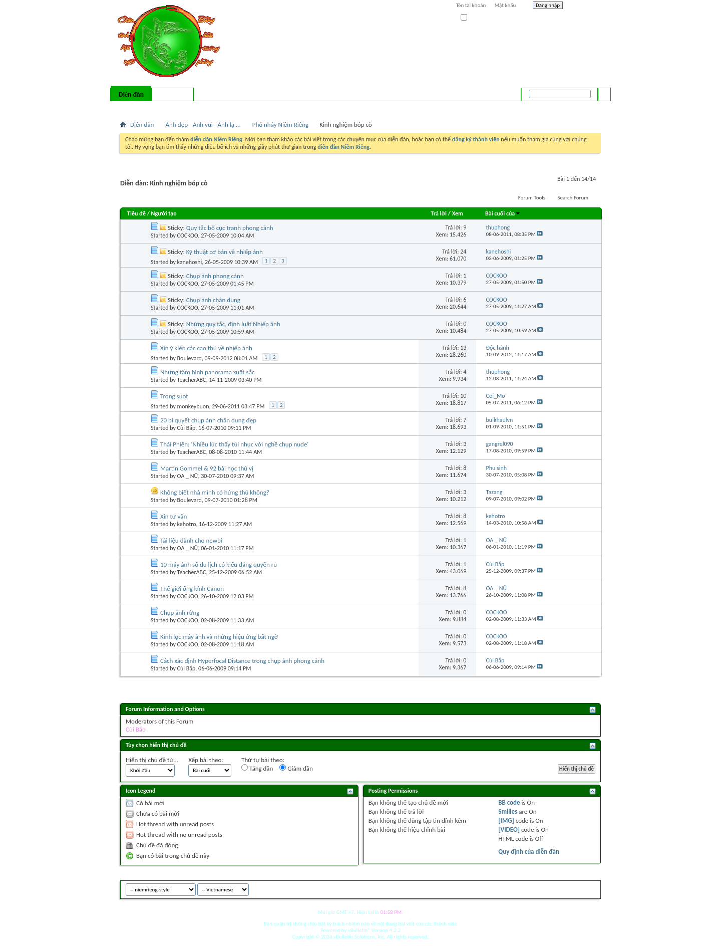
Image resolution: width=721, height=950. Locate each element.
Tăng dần (257, 768)
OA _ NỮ (187, 476)
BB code (509, 802)
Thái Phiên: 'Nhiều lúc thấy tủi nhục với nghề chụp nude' (234, 444)
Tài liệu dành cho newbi (191, 540)
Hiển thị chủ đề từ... (152, 760)
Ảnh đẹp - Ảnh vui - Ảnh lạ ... (202, 124)
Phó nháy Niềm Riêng (280, 124)
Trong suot (174, 396)
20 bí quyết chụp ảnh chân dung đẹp (208, 420)
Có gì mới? (172, 94)
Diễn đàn (131, 94)
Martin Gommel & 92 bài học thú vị (206, 468)
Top (590, 888)
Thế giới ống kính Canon (192, 588)
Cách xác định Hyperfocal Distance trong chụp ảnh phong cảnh (242, 660)
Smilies (507, 811)
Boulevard (189, 358)
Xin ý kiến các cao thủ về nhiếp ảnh (206, 348)
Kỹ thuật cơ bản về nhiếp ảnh (224, 252)
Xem (457, 213)
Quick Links (250, 108)
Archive (572, 888)
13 (463, 347)
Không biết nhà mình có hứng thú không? (214, 492)
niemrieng (544, 888)
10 (463, 395)
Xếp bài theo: (205, 760)
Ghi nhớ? (475, 18)
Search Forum (573, 197)
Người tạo (164, 213)
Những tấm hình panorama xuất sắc (207, 372)
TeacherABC (191, 379)
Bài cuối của (503, 213)
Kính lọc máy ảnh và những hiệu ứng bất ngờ (219, 636)
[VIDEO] (509, 829)
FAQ (151, 108)
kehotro (186, 524)
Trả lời (439, 213)
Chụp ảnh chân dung (213, 300)
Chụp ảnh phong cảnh (215, 276)
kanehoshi (189, 262)
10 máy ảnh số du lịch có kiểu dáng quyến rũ (218, 564)
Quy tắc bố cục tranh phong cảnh (229, 227)
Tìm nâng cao (584, 107)
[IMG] (506, 820)
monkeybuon (193, 406)
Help (584, 6)
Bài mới (132, 108)
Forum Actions (207, 108)
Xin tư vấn (173, 516)
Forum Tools (531, 197)
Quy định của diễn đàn (528, 851)
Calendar (173, 108)
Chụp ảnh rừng (180, 612)
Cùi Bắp (186, 427)
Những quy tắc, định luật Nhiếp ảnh (233, 324)
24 (463, 251)
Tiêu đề (136, 213)
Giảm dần (296, 768)
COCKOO (187, 235)
